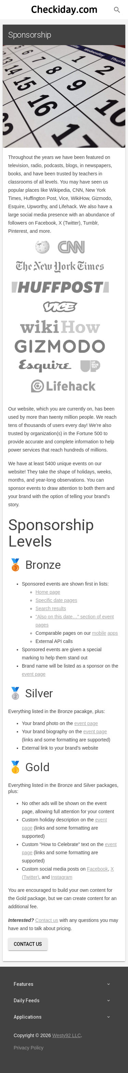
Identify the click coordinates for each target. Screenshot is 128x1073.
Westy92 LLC (66, 1035)
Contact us (46, 920)
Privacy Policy (28, 1047)
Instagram (61, 877)
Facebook (97, 869)
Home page (47, 592)
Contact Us (28, 944)
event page (33, 674)
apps (113, 633)
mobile (99, 633)
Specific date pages (56, 600)
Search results (50, 608)
